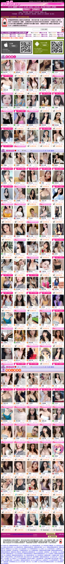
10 (41, 150)
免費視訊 (11, 72)
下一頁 (44, 150)
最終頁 (52, 150)
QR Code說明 (60, 38)
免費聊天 (36, 271)
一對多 (11, 89)
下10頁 (48, 150)
